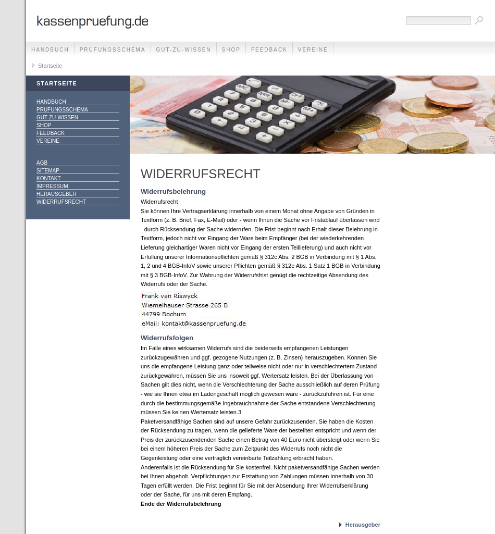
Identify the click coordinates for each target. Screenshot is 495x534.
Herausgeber (56, 194)
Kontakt (48, 178)
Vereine (313, 50)
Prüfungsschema (113, 50)
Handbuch (50, 50)
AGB (41, 163)
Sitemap (47, 170)
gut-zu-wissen (184, 50)
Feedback (269, 50)
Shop (231, 50)
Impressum (52, 186)
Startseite (50, 66)
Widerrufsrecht (61, 202)
